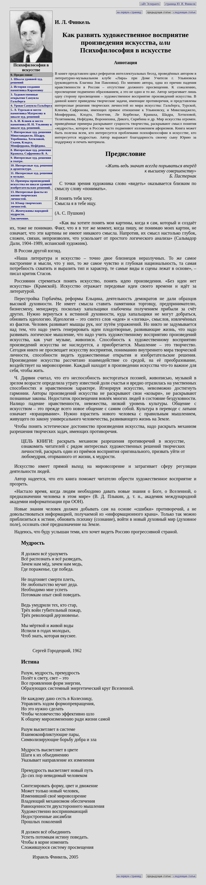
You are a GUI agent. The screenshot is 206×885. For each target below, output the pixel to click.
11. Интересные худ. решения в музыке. (31, 174)
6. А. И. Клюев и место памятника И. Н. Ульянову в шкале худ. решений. (31, 124)
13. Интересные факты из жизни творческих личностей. (29, 195)
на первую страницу (129, 12)
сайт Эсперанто (150, 3)
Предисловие (125, 153)
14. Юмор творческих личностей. (26, 204)
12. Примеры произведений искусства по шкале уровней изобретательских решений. (31, 184)
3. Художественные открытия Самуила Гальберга (25, 98)
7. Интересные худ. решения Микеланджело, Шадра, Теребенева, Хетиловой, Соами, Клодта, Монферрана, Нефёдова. (31, 138)
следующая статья (184, 12)
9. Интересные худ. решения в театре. (31, 159)
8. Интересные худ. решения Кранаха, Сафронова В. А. (31, 151)
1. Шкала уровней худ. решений (27, 80)
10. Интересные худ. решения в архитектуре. (31, 167)
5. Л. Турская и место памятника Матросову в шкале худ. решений (28, 113)
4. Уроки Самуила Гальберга (31, 105)
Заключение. (20, 218)
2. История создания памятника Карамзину (27, 88)
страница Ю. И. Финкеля (180, 3)
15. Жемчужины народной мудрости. (29, 212)
